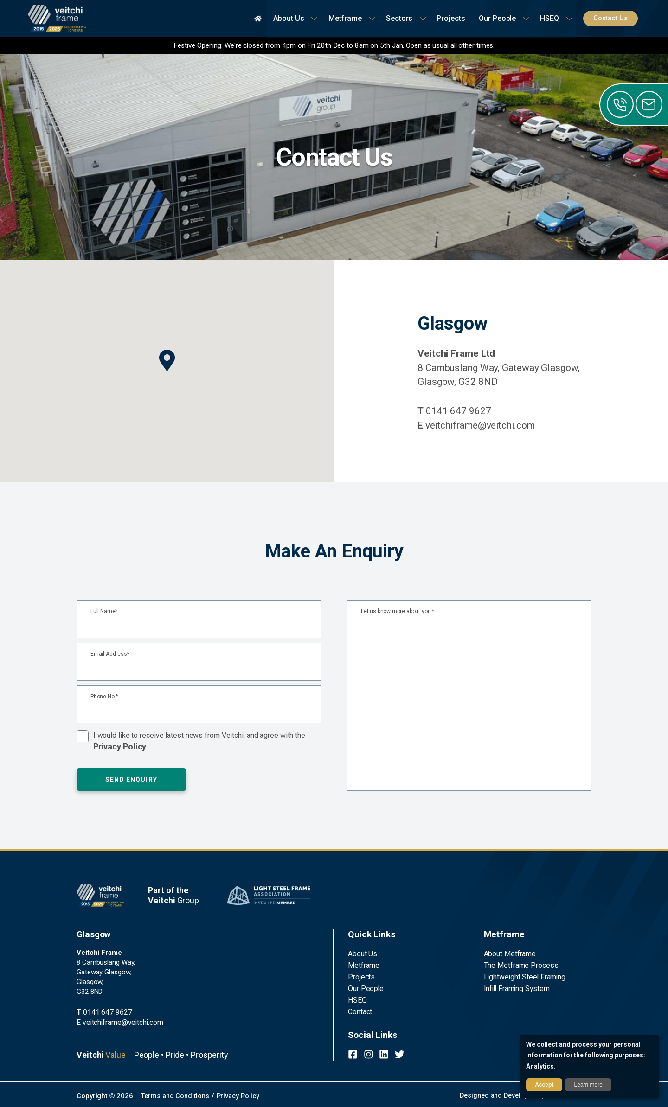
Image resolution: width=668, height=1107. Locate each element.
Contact (360, 1009)
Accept (544, 1084)
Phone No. (104, 697)
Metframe (362, 964)
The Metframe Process (518, 964)
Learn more (588, 1084)
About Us (362, 953)
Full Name (103, 611)
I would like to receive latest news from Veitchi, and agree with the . (199, 741)
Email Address (109, 654)
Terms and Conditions (176, 1095)
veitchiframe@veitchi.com (477, 425)
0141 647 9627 (454, 410)
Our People (364, 987)
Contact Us (613, 18)
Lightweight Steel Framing (522, 976)
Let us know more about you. (397, 611)
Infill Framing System (515, 987)
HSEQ (356, 998)
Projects (360, 976)
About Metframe (508, 953)
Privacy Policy (120, 746)
